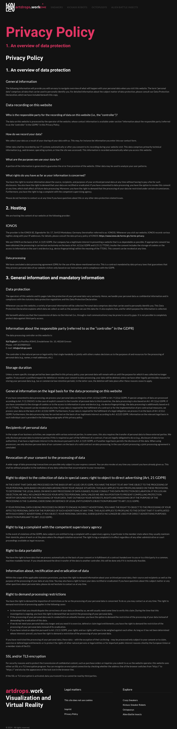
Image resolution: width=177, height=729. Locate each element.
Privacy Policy (71, 714)
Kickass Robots (77, 7)
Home (42, 7)
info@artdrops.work (22, 348)
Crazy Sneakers (130, 700)
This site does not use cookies (78, 700)
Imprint (68, 709)
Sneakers (57, 7)
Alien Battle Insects (124, 7)
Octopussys (99, 7)
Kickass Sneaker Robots (134, 705)
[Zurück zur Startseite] (24, 7)
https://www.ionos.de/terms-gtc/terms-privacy (121, 236)
